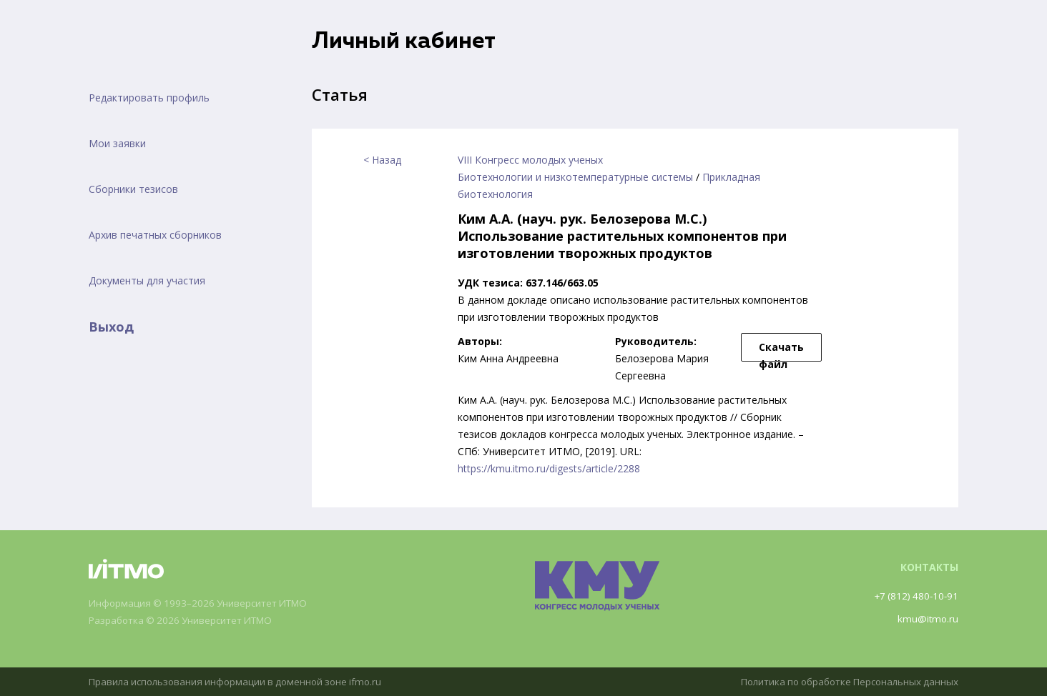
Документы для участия (147, 280)
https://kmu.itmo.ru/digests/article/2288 (549, 468)
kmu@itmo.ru (927, 618)
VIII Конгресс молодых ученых (530, 159)
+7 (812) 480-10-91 (914, 595)
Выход (111, 326)
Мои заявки (117, 143)
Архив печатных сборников (155, 235)
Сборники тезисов (133, 189)
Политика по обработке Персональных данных (843, 681)
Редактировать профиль (149, 97)
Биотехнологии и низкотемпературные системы (575, 177)
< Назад (382, 159)
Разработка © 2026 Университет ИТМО (186, 620)
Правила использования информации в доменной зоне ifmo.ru (241, 681)
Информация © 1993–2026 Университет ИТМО (203, 603)
